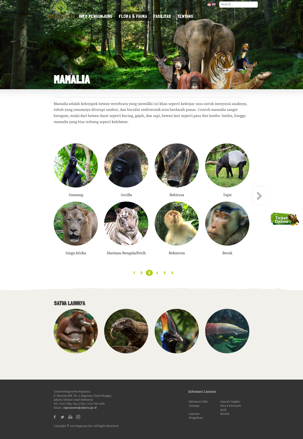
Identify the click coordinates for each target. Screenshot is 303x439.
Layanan (194, 413)
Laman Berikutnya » (260, 195)
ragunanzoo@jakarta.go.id (79, 407)
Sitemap (194, 406)
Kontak (224, 413)
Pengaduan (196, 417)
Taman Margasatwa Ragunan (61, 10)
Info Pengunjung (96, 16)
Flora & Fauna (133, 16)
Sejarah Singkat (230, 401)
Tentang (185, 16)
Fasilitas (162, 16)
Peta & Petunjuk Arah (230, 407)
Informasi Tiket (198, 401)
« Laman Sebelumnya (42, 195)
